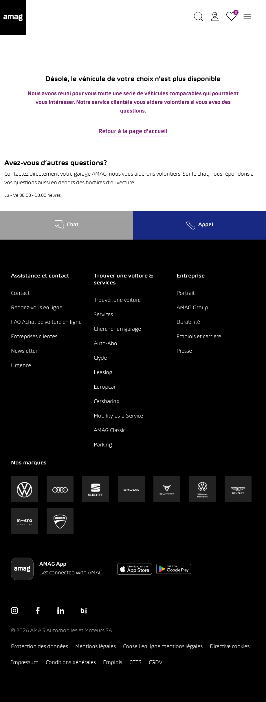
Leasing (103, 372)
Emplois (112, 662)
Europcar (105, 387)
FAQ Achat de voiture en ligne (46, 322)
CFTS (135, 662)
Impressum (24, 662)
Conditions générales (71, 662)
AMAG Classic (110, 430)
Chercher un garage (117, 329)
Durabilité (188, 322)
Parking (103, 445)
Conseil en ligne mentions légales (163, 646)
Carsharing (107, 401)
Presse (184, 351)
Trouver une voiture (117, 300)
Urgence (21, 365)
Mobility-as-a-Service (118, 416)
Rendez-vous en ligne (36, 308)
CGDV (155, 662)
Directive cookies (230, 646)
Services (103, 315)
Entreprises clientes (34, 337)
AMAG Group (192, 308)
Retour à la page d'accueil (133, 131)
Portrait (186, 293)
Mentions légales (95, 646)
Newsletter (24, 351)
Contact (20, 293)
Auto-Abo (105, 343)
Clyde (100, 358)
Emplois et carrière (199, 337)
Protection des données (39, 646)
